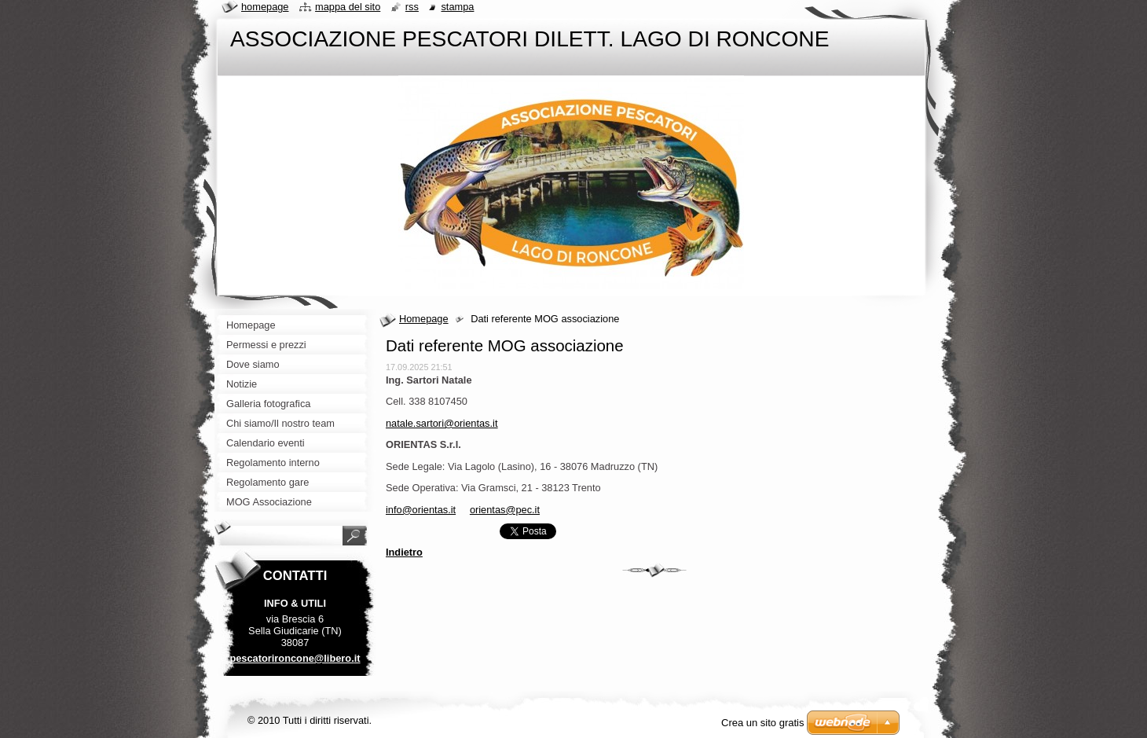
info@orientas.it (421, 510)
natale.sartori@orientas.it (441, 423)
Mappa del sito (347, 7)
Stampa (457, 7)
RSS (412, 7)
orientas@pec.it (505, 510)
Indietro (404, 552)
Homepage (424, 319)
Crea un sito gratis (762, 723)
